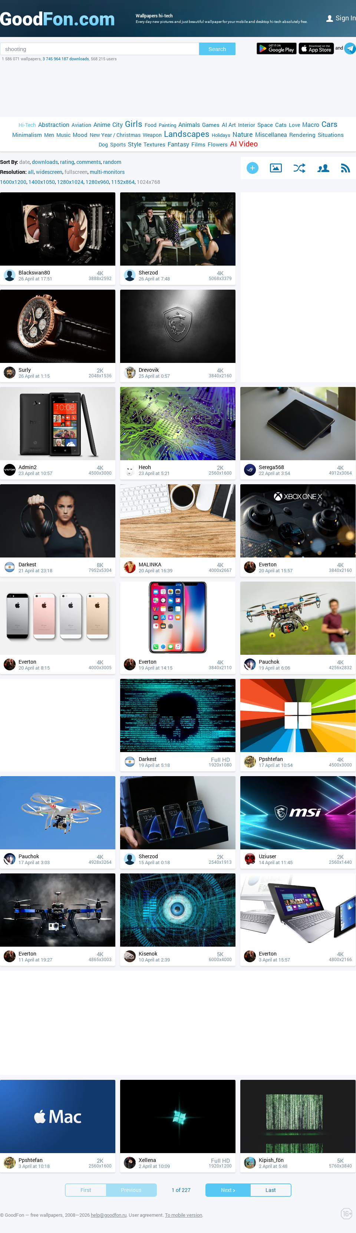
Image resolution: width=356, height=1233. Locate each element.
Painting (167, 125)
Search (217, 49)
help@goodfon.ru (108, 1215)
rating (67, 161)
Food (150, 124)
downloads (45, 161)
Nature (243, 134)
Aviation (81, 124)
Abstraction (53, 124)
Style (134, 144)
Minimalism (27, 134)
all (31, 171)
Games (211, 124)
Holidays (221, 135)
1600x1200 (13, 181)
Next (228, 1189)
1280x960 (97, 181)
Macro (310, 124)
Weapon (152, 134)
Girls (133, 123)
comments (88, 161)
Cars (329, 124)
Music (63, 134)
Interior (246, 124)
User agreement (146, 1215)
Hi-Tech (27, 124)
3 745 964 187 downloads (66, 58)
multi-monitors (107, 171)
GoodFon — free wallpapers (34, 1215)
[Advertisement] (178, 89)
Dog (103, 144)
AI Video (244, 143)
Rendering (302, 134)
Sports (118, 144)
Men (49, 134)
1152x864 (123, 181)
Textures (154, 144)
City (117, 124)
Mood (80, 134)
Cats (281, 124)
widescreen (49, 171)
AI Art (229, 124)
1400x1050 (42, 181)
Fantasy (178, 144)
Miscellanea (271, 134)
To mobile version (183, 1215)
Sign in (341, 17)
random (112, 161)
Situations (331, 134)
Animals (189, 124)
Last (271, 1189)
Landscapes (187, 133)
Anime (101, 124)
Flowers (218, 144)
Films (198, 144)
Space (265, 124)
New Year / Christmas (115, 134)
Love (294, 124)
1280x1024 (70, 181)
